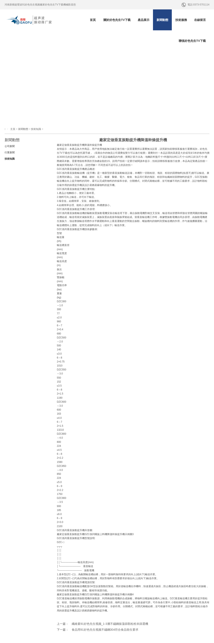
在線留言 (200, 20)
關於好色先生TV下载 (117, 20)
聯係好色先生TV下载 (192, 40)
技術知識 (36, 129)
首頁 (93, 20)
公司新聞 (10, 146)
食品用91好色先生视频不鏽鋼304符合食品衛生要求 (105, 629)
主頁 (12, 129)
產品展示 (143, 20)
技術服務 (181, 20)
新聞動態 (162, 20)
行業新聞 (10, 152)
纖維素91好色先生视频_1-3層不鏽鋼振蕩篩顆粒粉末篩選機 (110, 623)
